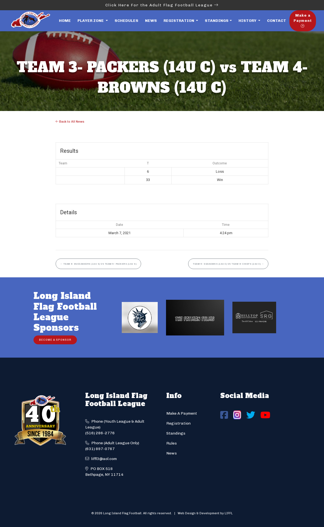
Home (65, 20)
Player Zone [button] (91, 20)
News (151, 20)
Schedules (126, 20)
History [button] (248, 20)
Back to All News (70, 121)
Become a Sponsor (55, 339)
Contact (276, 20)
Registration (178, 423)
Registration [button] (179, 20)
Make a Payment (303, 20)
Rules (171, 443)
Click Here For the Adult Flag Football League (162, 5)
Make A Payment (181, 413)
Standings (217, 20)
